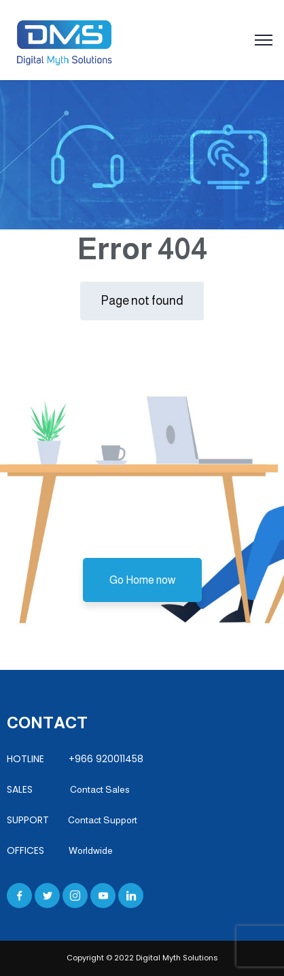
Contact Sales (95, 789)
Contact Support (102, 819)
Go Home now (142, 580)
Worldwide (91, 850)
